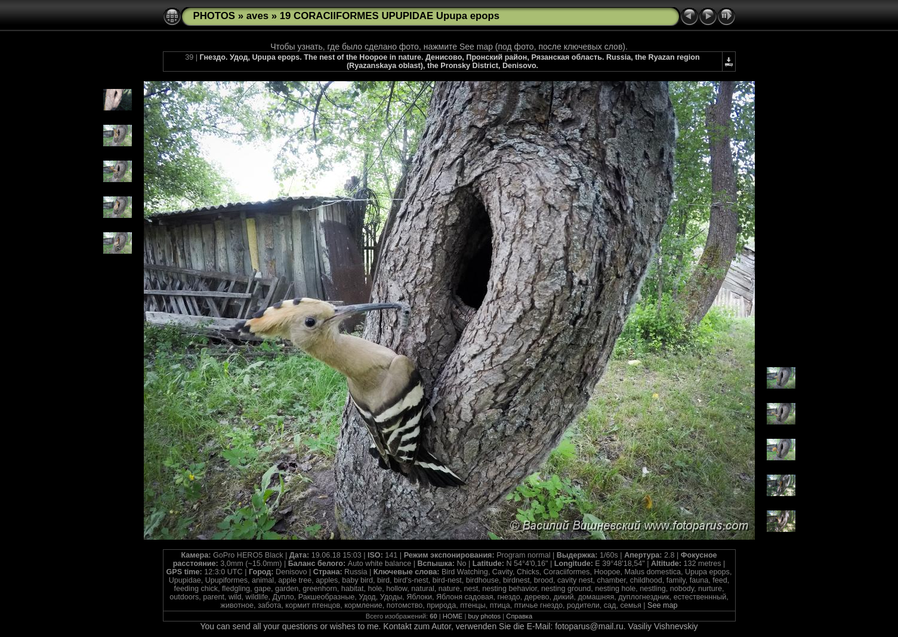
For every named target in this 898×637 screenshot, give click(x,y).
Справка (519, 616)
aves (257, 15)
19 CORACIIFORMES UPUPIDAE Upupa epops (389, 15)
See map (662, 605)
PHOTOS (214, 15)
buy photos (484, 616)
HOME (453, 616)
